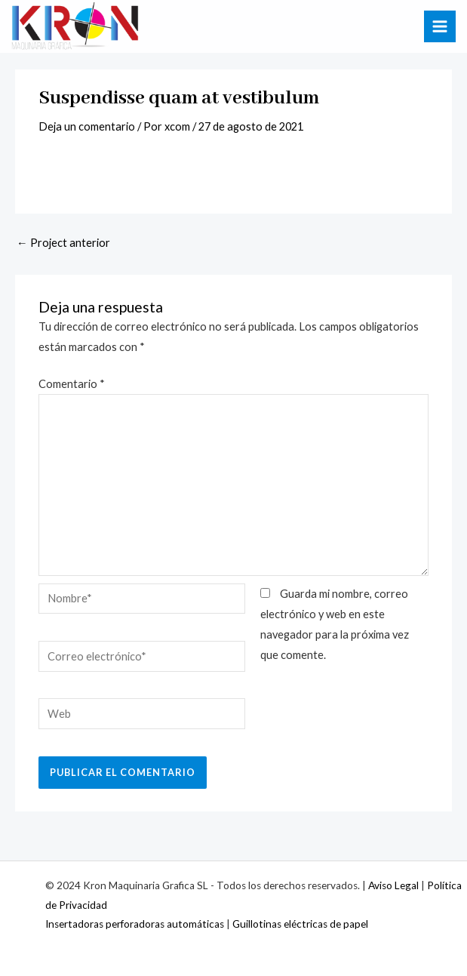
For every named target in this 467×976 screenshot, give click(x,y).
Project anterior (63, 242)
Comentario (71, 383)
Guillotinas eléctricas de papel (300, 924)
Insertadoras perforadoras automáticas (134, 924)
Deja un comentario (86, 126)
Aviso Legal (393, 885)
